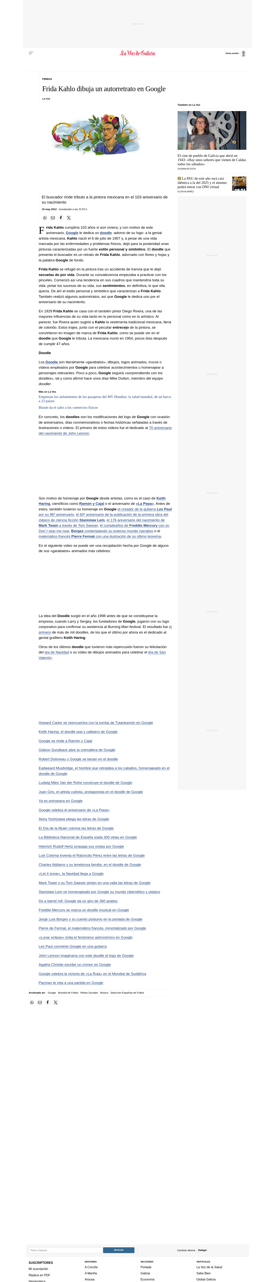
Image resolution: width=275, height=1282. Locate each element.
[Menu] (31, 53)
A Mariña (91, 1273)
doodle (106, 233)
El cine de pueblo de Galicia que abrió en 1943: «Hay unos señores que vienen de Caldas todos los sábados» (212, 160)
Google (72, 233)
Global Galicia (206, 1279)
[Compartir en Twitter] (69, 218)
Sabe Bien (204, 1273)
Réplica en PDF (39, 1275)
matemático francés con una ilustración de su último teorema (100, 536)
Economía (147, 1279)
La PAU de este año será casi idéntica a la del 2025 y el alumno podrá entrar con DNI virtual (202, 182)
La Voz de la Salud (209, 1267)
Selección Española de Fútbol (127, 992)
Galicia (145, 1273)
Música (104, 992)
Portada (146, 1267)
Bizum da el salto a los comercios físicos (68, 407)
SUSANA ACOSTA (187, 169)
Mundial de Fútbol (68, 992)
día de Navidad (56, 652)
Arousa (90, 1279)
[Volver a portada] (137, 53)
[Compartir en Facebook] (61, 218)
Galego (202, 1250)
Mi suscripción (38, 1269)
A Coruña (91, 1267)
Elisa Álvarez (186, 191)
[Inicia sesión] (236, 53)
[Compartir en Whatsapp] (45, 218)
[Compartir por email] (53, 218)
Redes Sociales (89, 992)
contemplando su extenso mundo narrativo (112, 531)
